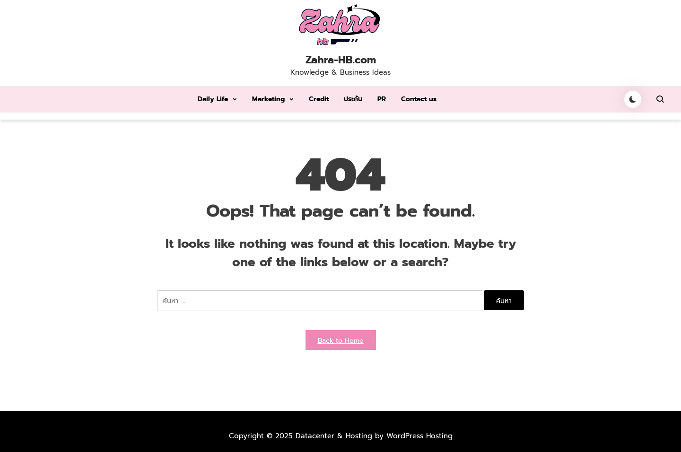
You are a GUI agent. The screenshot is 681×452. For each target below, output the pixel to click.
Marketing (268, 99)
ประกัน (353, 99)
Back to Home (341, 341)
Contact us (419, 99)
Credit (319, 99)
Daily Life (213, 99)
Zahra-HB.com (341, 60)
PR (381, 99)
